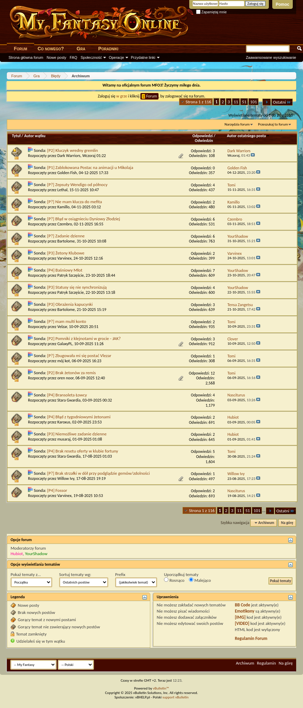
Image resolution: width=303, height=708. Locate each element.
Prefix (120, 574)
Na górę (287, 523)
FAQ (73, 57)
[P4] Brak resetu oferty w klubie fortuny (82, 451)
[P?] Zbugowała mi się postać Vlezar (79, 355)
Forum (20, 48)
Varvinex (64, 258)
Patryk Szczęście (70, 275)
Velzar (62, 326)
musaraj (64, 439)
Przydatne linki (143, 57)
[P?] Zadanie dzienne (66, 235)
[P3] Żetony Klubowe (65, 252)
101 (253, 101)
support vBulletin (175, 697)
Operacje (116, 57)
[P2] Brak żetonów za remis (71, 372)
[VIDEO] (242, 623)
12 (213, 373)
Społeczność (91, 57)
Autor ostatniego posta (248, 135)
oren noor (65, 378)
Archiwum (245, 663)
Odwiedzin (204, 140)
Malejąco (200, 580)
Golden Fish (67, 172)
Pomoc (282, 4)
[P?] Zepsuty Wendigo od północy (77, 184)
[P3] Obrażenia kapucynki (70, 304)
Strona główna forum (26, 57)
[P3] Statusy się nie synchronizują (77, 287)
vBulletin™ (161, 688)
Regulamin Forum (251, 638)
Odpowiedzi (202, 135)
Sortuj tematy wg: (75, 574)
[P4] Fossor (57, 490)
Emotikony (244, 611)
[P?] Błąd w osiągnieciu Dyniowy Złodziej (83, 218)
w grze (121, 96)
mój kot (63, 360)
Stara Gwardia (69, 400)
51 (244, 101)
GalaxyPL (64, 343)
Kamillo (63, 207)
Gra (81, 48)
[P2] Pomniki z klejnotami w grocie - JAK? (84, 338)
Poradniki (108, 48)
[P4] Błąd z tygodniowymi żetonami (78, 416)
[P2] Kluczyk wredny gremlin (72, 150)
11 (236, 101)
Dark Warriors (69, 155)
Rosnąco (174, 580)
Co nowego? (51, 48)
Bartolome (66, 241)
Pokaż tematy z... (26, 574)
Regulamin (266, 663)
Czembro (64, 224)
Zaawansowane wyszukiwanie (271, 57)
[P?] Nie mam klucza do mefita (74, 201)
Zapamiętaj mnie (211, 12)
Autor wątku (34, 135)
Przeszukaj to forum (273, 124)
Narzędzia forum (237, 124)
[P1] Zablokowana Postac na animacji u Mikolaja (90, 167)
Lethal (62, 189)
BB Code (242, 604)
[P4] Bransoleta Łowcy (67, 394)
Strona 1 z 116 (198, 101)
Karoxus (63, 422)
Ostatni (282, 102)
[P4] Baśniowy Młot (64, 270)
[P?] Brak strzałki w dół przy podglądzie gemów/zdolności (98, 473)
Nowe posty (56, 57)
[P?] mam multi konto (66, 321)
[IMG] (240, 617)
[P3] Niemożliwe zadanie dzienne (77, 433)
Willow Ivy (65, 478)
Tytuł (16, 135)
